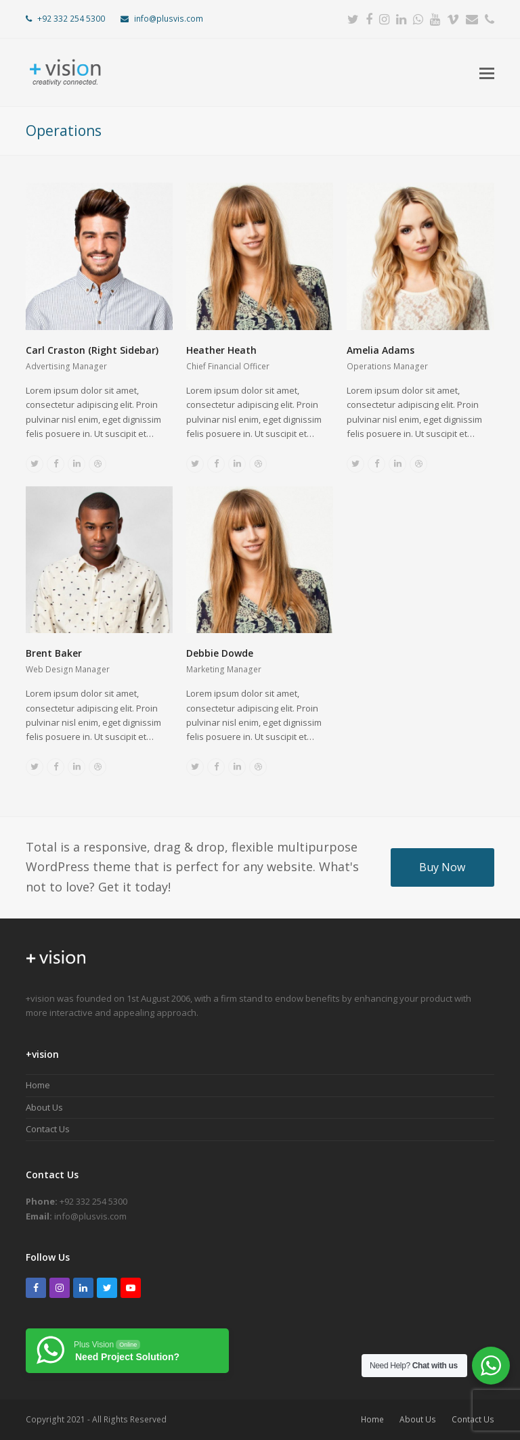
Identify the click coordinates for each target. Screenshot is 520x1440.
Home (38, 1085)
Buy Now (442, 867)
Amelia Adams (380, 350)
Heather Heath (221, 350)
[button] (486, 72)
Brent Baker (54, 653)
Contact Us (48, 1129)
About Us (44, 1107)
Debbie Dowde (219, 653)
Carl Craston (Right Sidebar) (92, 350)
